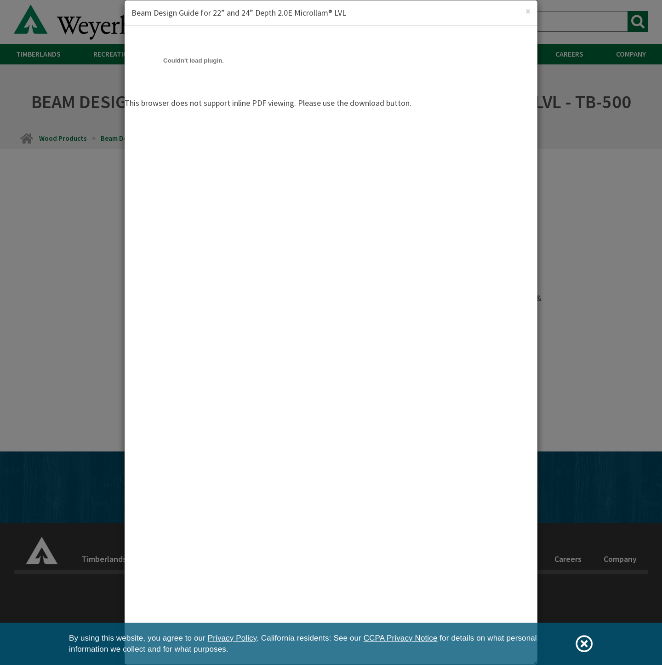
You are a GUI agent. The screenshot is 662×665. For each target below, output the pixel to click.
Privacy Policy (232, 638)
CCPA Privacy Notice (401, 638)
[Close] (528, 11)
